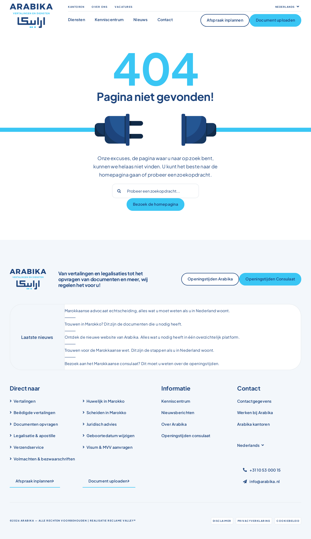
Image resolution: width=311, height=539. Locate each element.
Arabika (27, 520)
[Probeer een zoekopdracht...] (155, 191)
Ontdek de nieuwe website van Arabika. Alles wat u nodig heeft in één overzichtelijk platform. (152, 337)
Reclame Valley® (122, 520)
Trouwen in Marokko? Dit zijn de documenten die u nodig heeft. (123, 324)
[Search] (119, 191)
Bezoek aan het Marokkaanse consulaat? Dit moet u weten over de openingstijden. (142, 363)
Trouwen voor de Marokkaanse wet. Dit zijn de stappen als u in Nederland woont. (140, 350)
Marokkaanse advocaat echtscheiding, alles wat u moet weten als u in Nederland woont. (147, 310)
